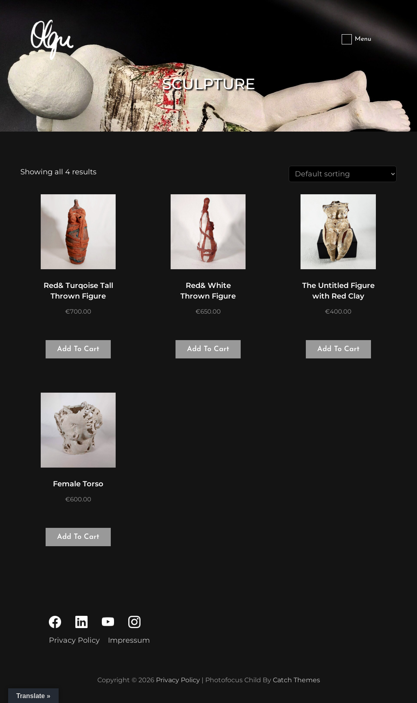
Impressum (129, 640)
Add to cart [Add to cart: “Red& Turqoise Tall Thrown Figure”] (78, 349)
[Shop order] (343, 174)
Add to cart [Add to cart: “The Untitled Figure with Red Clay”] (338, 349)
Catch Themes (296, 680)
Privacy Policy (74, 640)
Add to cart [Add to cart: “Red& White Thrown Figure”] (208, 349)
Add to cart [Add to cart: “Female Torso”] (78, 537)
